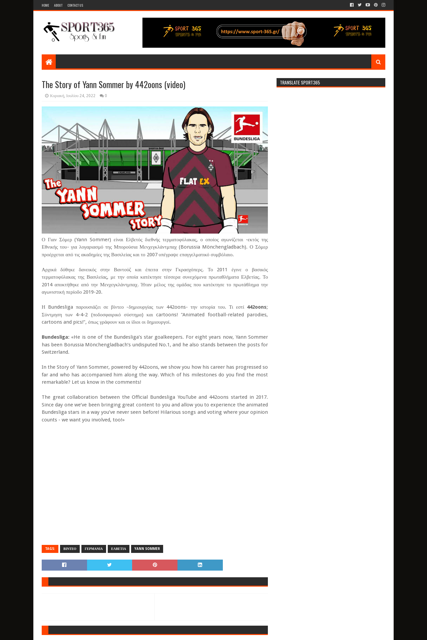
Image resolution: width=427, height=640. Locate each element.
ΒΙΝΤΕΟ (69, 549)
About (58, 5)
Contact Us (75, 5)
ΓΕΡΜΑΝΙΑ (94, 549)
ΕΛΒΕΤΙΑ (118, 549)
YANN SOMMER (147, 549)
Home (45, 5)
